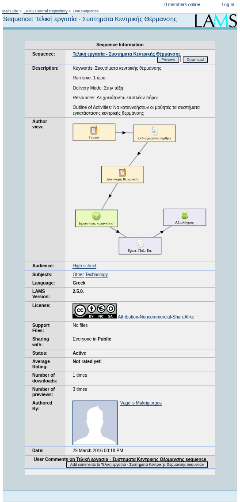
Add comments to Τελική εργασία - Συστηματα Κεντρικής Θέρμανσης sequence (137, 464)
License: (41, 305)
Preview (168, 59)
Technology (96, 274)
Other (78, 274)
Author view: (39, 124)
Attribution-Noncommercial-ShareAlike (133, 317)
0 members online (182, 4)
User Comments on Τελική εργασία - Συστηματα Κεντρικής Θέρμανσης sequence (120, 459)
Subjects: (42, 274)
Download (195, 59)
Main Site (10, 11)
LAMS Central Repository (45, 11)
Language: (43, 283)
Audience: (43, 265)
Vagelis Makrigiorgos (141, 403)
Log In (228, 4)
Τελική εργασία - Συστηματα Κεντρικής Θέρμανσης (126, 54)
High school (84, 265)
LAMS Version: (41, 294)
